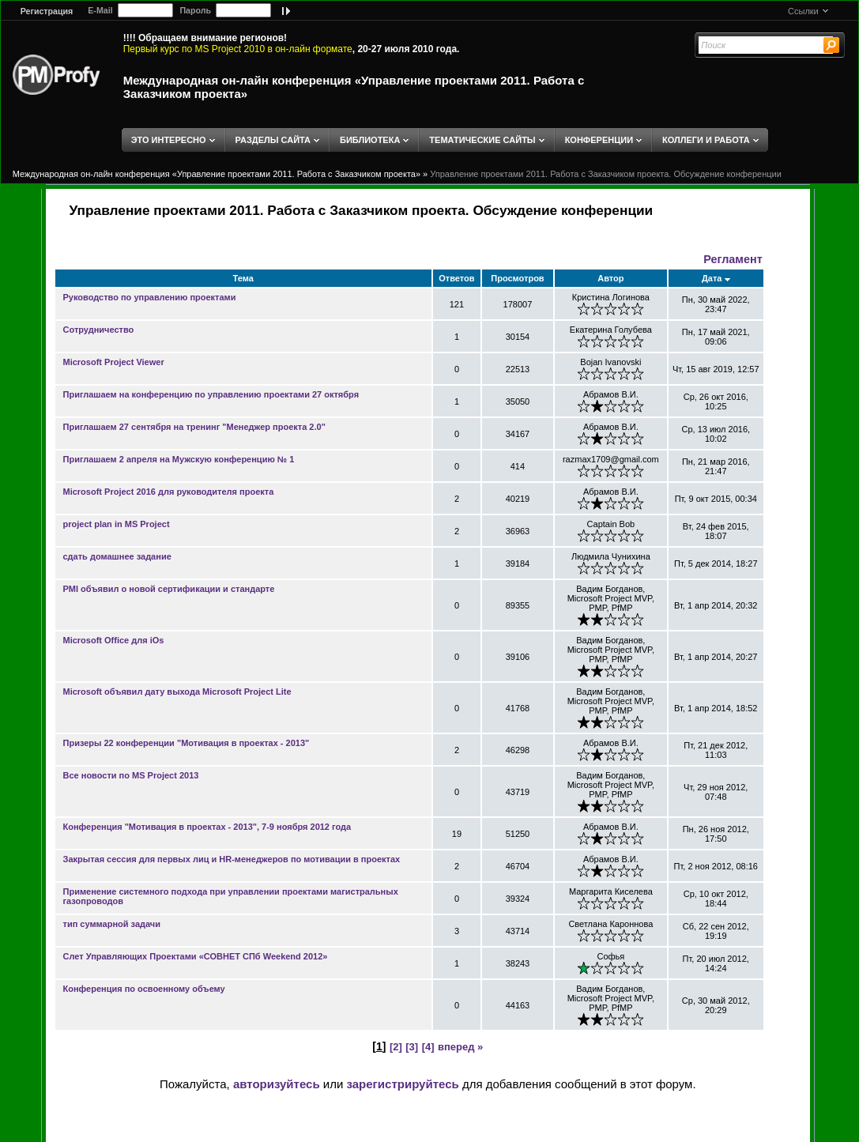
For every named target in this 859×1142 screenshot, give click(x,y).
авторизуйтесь (276, 1084)
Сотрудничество (98, 329)
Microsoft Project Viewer (113, 362)
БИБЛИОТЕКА (370, 140)
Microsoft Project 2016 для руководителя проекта (168, 491)
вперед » (460, 1047)
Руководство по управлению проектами (149, 297)
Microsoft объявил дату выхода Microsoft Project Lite (177, 691)
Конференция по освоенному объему (144, 988)
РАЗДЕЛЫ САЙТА (273, 140)
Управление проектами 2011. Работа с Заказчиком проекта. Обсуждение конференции (606, 174)
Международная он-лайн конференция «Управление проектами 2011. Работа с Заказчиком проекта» (216, 174)
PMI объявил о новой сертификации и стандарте (169, 589)
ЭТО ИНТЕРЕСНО (168, 140)
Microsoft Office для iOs (113, 640)
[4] (428, 1047)
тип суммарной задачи (112, 924)
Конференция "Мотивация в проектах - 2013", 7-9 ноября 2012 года (207, 826)
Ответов (456, 278)
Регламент (732, 259)
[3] (411, 1047)
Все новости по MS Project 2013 (131, 775)
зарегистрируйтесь (403, 1084)
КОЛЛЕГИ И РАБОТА (706, 140)
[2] (396, 1047)
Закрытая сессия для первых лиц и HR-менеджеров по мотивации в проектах (232, 859)
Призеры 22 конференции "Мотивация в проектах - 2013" (186, 743)
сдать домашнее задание (117, 556)
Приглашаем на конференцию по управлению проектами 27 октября (211, 394)
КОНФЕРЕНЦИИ (599, 140)
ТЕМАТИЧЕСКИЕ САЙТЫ (482, 140)
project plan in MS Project (116, 524)
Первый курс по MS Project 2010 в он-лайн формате (237, 49)
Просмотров (517, 278)
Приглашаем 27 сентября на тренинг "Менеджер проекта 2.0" (194, 427)
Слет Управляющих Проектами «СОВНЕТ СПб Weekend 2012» (195, 956)
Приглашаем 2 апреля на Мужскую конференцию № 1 (179, 459)
